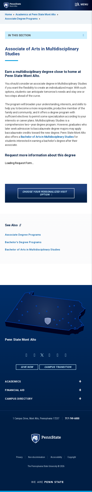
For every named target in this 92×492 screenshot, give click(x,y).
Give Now (27, 367)
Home (8, 14)
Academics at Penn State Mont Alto (36, 14)
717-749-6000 (72, 418)
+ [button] (80, 381)
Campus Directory (18, 398)
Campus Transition (57, 367)
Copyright (72, 457)
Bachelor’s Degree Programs (23, 242)
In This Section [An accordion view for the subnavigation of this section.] (46, 35)
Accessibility (56, 457)
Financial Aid (15, 390)
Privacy (19, 457)
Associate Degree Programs (21, 18)
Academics (13, 381)
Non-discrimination (36, 457)
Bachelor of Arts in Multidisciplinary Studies (47, 136)
